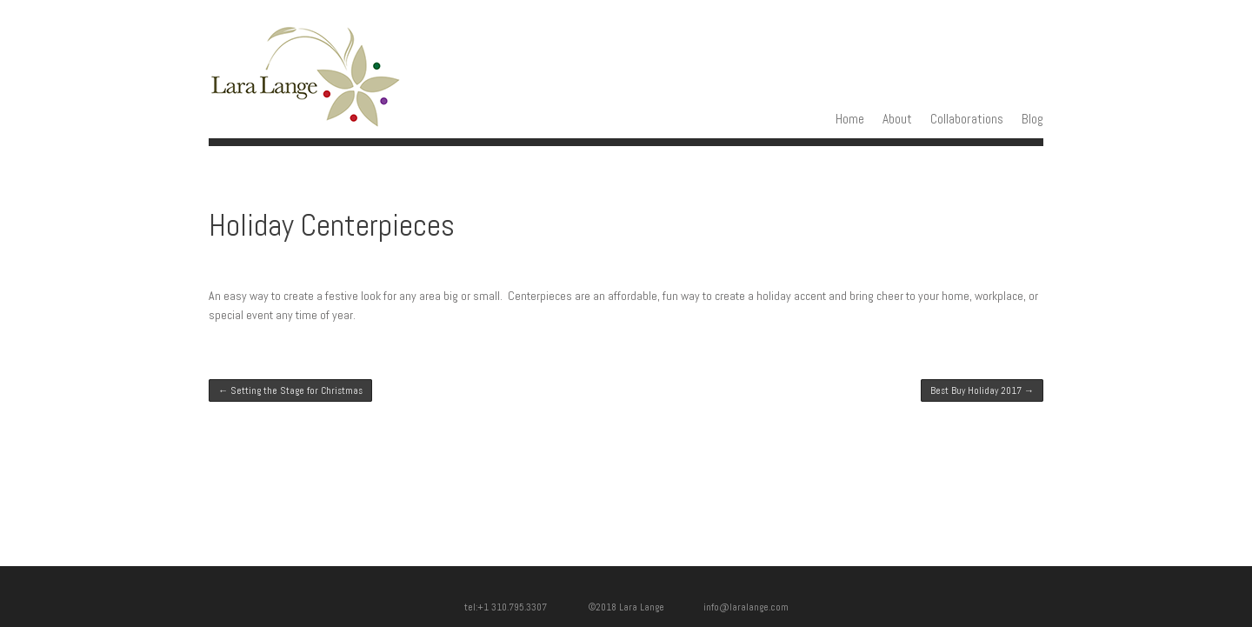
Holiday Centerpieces (332, 225)
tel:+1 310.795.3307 (517, 607)
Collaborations (966, 119)
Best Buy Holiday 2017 (982, 390)
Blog (1032, 119)
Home (850, 119)
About (897, 119)
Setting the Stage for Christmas (290, 390)
